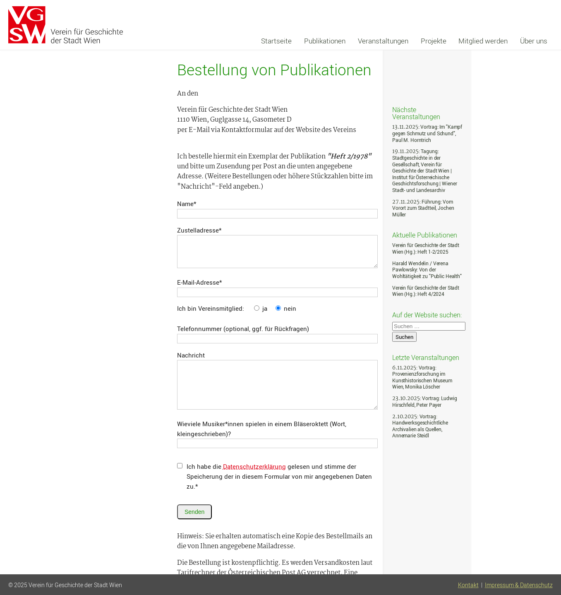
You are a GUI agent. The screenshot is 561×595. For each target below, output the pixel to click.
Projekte (433, 41)
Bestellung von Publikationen (274, 69)
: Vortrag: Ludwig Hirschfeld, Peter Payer (424, 401)
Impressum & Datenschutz (519, 585)
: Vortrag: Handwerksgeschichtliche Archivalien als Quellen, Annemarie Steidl (420, 426)
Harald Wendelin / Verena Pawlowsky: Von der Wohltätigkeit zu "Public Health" (427, 270)
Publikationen (324, 41)
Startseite (276, 41)
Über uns (533, 41)
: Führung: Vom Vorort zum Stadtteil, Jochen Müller (423, 208)
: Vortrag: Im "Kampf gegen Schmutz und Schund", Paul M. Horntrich (427, 133)
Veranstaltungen (383, 41)
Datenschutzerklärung (254, 466)
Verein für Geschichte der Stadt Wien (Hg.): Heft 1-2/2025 (425, 248)
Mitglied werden (483, 41)
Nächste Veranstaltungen (416, 112)
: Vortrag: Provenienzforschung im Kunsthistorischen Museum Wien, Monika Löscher (422, 377)
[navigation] (404, 41)
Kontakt (468, 585)
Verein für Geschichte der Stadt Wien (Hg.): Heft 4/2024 (425, 291)
